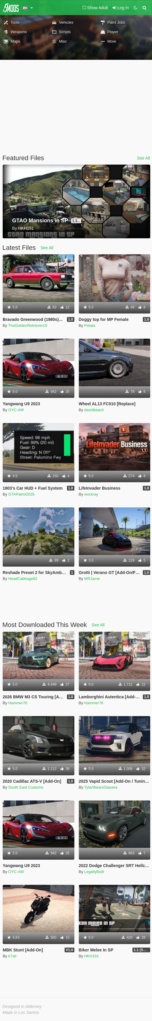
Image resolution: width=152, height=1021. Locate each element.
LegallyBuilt (94, 871)
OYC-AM (16, 410)
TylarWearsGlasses (100, 787)
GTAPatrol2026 (21, 494)
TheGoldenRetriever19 (27, 325)
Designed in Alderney (22, 1006)
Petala (89, 325)
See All (143, 158)
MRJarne (92, 578)
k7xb (12, 956)
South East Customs (26, 787)
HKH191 (91, 956)
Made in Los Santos (20, 1012)
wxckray (91, 494)
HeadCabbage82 (22, 578)
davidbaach (94, 410)
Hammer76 (17, 703)
